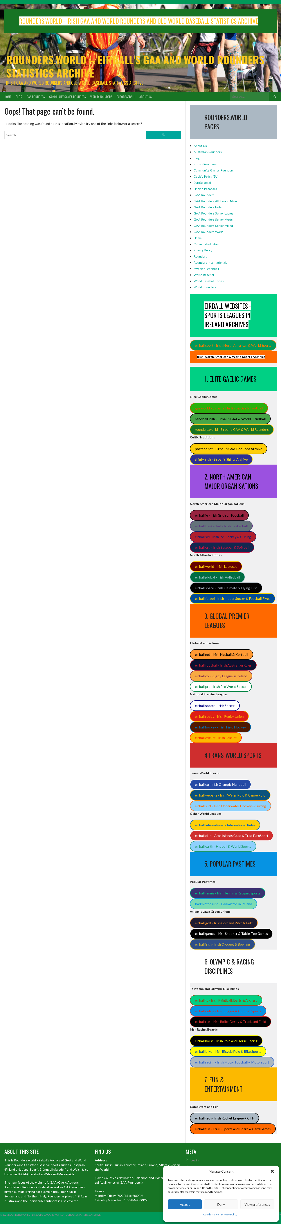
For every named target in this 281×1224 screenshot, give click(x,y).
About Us (145, 96)
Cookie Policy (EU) (206, 176)
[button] (272, 1171)
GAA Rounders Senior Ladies (213, 213)
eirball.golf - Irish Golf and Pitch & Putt (224, 923)
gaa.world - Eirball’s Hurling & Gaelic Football (229, 408)
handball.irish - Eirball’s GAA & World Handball (230, 419)
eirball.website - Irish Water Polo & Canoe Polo (230, 795)
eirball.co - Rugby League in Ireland (221, 676)
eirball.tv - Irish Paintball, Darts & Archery (226, 1000)
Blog (19, 96)
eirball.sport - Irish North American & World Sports (233, 345)
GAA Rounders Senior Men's (213, 219)
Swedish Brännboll (206, 268)
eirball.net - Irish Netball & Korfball (221, 654)
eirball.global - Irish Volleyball (217, 577)
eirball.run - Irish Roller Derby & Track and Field (230, 1021)
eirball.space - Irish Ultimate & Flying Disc (226, 588)
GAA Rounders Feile (208, 207)
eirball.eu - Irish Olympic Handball (220, 784)
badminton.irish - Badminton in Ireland (223, 904)
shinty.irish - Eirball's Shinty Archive (221, 459)
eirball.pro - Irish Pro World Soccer (221, 686)
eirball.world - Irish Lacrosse (216, 566)
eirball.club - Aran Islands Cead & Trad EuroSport (231, 835)
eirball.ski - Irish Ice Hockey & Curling (223, 537)
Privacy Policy (229, 1214)
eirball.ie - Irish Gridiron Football (219, 515)
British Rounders (205, 164)
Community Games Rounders (67, 96)
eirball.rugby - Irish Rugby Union (219, 716)
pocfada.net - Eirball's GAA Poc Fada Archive (228, 449)
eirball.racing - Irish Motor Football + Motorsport (232, 1062)
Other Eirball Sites (206, 244)
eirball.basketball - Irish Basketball (221, 526)
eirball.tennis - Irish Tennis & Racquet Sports (227, 893)
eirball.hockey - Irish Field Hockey (220, 727)
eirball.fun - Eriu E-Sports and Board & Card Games (233, 1129)
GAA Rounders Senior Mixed (213, 225)
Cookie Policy (211, 1214)
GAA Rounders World (208, 232)
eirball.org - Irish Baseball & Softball (222, 547)
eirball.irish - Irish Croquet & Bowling (222, 944)
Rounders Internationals (210, 262)
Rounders (200, 256)
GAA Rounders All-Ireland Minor (216, 201)
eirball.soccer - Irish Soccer (215, 705)
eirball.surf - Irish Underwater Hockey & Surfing (230, 806)
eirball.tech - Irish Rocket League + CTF (224, 1118)
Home (7, 96)
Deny (221, 1204)
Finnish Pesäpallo (205, 189)
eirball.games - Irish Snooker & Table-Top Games (231, 933)
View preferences (257, 1204)
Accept (185, 1204)
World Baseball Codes (209, 281)
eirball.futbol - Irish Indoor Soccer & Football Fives (232, 598)
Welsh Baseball (204, 275)
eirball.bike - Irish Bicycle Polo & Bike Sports (228, 1051)
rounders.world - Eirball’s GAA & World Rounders (232, 429)
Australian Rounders (208, 152)
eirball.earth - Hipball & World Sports (223, 846)
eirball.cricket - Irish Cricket (216, 737)
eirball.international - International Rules (225, 825)
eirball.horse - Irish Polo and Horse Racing (226, 1041)
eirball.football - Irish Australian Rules (223, 665)
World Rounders (101, 96)
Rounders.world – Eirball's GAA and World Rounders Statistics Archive (135, 66)
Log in (195, 1160)
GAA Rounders (36, 96)
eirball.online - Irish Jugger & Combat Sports (228, 1011)
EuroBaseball (126, 96)
